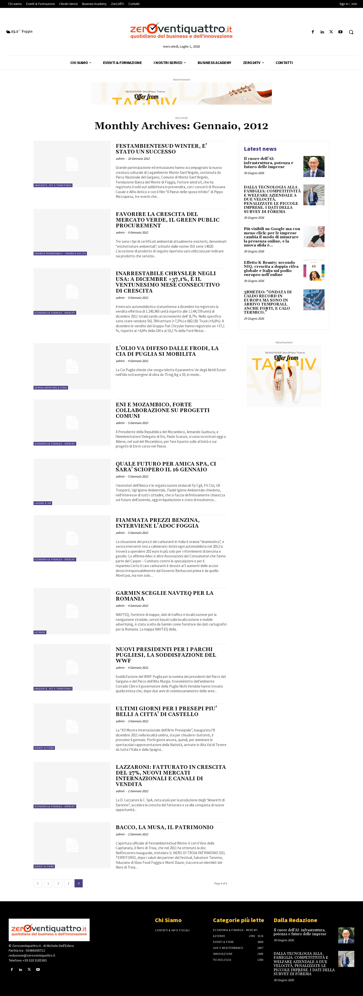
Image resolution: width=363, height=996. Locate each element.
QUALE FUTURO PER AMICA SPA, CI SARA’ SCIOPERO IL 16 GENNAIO (166, 467)
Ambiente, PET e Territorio (53, 185)
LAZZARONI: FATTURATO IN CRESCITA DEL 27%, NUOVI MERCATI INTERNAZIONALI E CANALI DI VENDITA (171, 776)
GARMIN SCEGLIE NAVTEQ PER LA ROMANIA (165, 596)
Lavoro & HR (43, 503)
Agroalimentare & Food (51, 387)
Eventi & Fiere (44, 748)
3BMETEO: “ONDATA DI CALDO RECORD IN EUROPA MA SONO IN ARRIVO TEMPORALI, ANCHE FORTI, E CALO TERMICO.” (268, 302)
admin (120, 158)
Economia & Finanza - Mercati (55, 312)
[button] (351, 32)
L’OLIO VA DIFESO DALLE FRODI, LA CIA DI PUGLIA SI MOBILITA (167, 351)
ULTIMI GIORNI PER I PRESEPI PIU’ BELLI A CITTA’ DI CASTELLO (166, 712)
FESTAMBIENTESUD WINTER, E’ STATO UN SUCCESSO (161, 149)
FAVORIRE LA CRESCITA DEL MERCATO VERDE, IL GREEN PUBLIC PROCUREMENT (167, 220)
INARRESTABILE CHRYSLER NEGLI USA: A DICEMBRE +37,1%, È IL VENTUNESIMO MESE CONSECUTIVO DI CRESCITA (168, 282)
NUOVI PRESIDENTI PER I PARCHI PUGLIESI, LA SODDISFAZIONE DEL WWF (166, 655)
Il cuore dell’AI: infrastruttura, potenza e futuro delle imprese (268, 162)
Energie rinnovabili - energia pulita (60, 253)
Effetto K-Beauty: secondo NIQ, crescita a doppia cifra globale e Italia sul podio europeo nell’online (271, 268)
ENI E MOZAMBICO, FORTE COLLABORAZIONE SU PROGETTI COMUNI (163, 411)
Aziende (40, 632)
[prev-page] (38, 883)
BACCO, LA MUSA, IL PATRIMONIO (165, 827)
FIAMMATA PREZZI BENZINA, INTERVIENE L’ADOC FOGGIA (158, 523)
